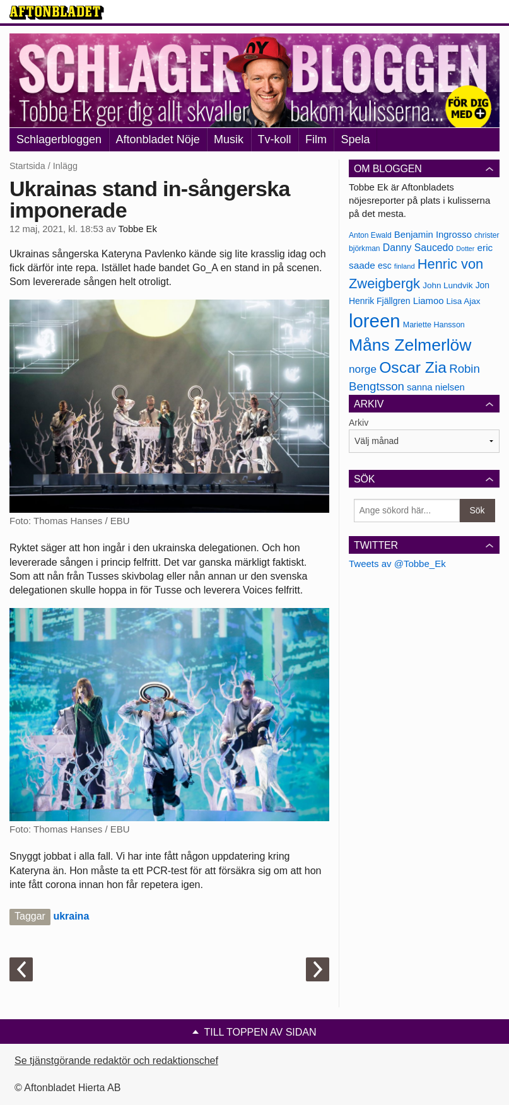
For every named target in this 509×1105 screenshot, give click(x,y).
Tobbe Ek (137, 229)
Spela (355, 139)
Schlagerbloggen (59, 139)
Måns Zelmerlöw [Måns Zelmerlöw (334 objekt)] (410, 345)
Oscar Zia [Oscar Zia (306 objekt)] (413, 367)
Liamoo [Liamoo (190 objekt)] (428, 301)
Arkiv (358, 423)
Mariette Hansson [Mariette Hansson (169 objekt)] (434, 324)
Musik (228, 139)
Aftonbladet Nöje (158, 139)
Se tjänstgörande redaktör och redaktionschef (116, 1060)
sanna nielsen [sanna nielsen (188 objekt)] (436, 387)
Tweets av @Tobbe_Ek (397, 563)
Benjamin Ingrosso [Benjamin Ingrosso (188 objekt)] (433, 235)
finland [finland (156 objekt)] (404, 266)
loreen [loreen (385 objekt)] (375, 320)
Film (316, 139)
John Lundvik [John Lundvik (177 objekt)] (447, 285)
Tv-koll (274, 139)
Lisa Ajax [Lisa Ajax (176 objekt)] (464, 301)
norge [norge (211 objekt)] (363, 369)
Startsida (27, 166)
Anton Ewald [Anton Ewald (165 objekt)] (370, 235)
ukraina (71, 916)
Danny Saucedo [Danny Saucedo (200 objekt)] (418, 247)
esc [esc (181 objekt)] (385, 265)
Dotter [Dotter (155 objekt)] (465, 248)
